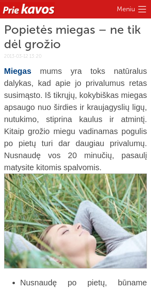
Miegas (17, 71)
